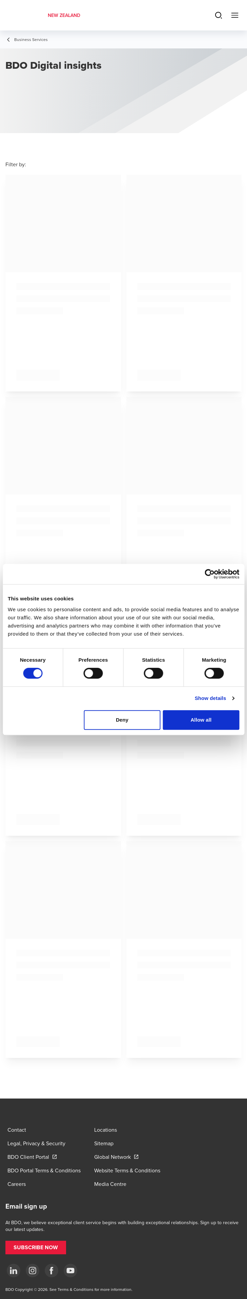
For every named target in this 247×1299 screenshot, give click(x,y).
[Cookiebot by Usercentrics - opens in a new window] (209, 574)
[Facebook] (51, 1270)
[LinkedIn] (13, 1270)
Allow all (200, 720)
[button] (35, 1247)
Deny (122, 720)
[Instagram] (32, 1270)
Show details (210, 698)
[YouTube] (70, 1270)
